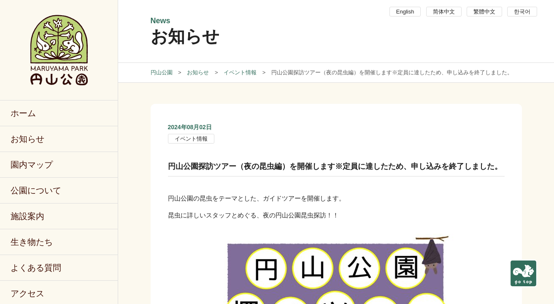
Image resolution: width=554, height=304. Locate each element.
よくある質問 (36, 267)
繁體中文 (484, 11)
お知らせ (27, 139)
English (405, 11)
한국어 (522, 11)
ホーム (23, 113)
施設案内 (27, 216)
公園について (36, 190)
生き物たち (32, 242)
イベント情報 (191, 139)
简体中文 (444, 11)
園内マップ (32, 164)
